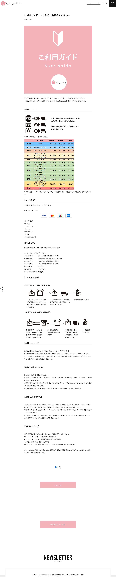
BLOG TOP (58, 485)
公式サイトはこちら (58, 524)
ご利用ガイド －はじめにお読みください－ (47, 15)
